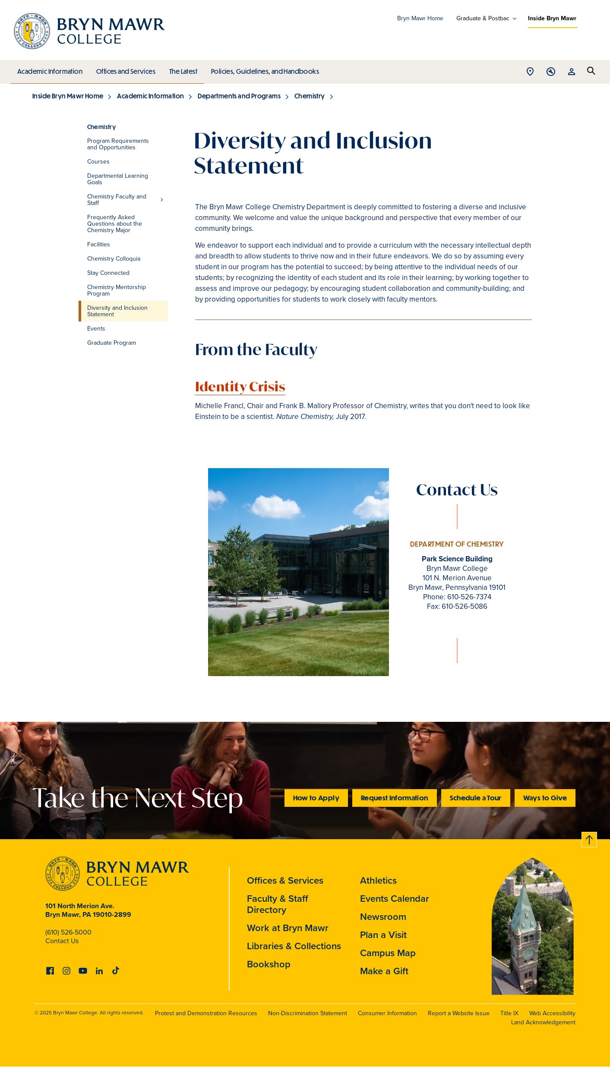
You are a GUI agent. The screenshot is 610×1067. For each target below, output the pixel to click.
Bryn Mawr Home (420, 18)
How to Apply (316, 797)
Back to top (589, 838)
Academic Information (49, 69)
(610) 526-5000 (68, 932)
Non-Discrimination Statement (307, 1013)
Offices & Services (285, 880)
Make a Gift (384, 971)
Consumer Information (387, 1013)
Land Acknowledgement (543, 1022)
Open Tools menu (551, 72)
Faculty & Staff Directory (277, 904)
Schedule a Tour (476, 797)
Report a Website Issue (459, 1013)
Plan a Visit (383, 935)
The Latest (181, 69)
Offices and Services (124, 69)
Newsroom (383, 917)
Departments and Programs (239, 96)
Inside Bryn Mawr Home (67, 96)
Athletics (378, 880)
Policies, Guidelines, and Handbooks (262, 69)
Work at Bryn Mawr (288, 928)
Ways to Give (545, 797)
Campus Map (388, 953)
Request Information (394, 797)
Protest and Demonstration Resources (206, 1013)
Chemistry (309, 96)
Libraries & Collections (294, 946)
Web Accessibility (552, 1013)
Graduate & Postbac (482, 18)
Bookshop (269, 964)
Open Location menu (530, 72)
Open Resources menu (571, 72)
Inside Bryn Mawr (552, 18)
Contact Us (62, 941)
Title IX (509, 1013)
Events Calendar (394, 898)
